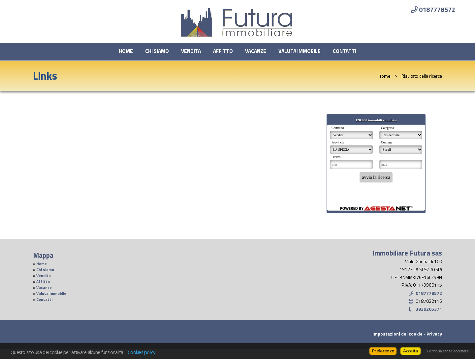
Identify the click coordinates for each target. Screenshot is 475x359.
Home (126, 51)
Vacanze (255, 51)
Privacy (434, 333)
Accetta (410, 351)
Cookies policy (141, 352)
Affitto (223, 51)
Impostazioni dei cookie (397, 333)
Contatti (344, 51)
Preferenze (383, 351)
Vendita (191, 51)
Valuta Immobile (299, 51)
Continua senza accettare (447, 351)
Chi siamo (157, 51)
